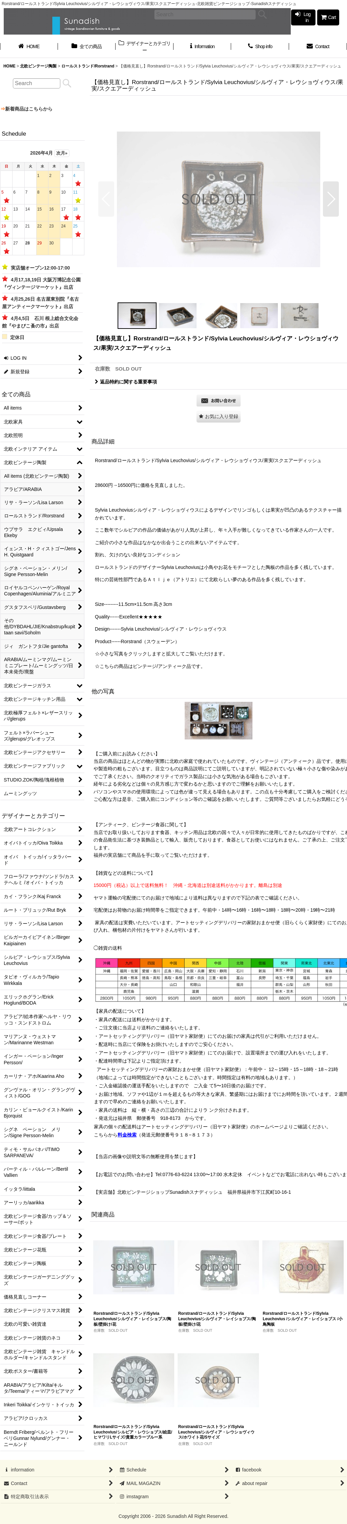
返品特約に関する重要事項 (126, 381)
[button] (106, 199)
